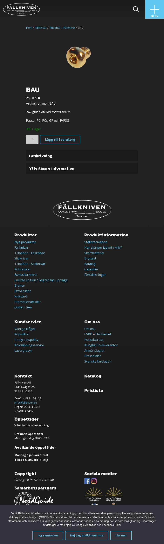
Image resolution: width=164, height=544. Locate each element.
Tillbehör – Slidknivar (29, 264)
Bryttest (90, 258)
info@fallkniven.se (25, 402)
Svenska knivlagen (97, 361)
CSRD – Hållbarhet (97, 334)
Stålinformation (95, 242)
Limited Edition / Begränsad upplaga (40, 280)
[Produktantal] (32, 139)
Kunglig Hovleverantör (101, 345)
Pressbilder (92, 356)
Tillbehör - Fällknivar (62, 27)
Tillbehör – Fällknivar (29, 253)
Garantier (91, 269)
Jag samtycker (48, 535)
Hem (29, 27)
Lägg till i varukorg (60, 139)
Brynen (19, 285)
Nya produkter (25, 242)
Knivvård (20, 296)
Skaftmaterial (94, 253)
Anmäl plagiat (94, 350)
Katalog (90, 264)
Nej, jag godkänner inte (86, 535)
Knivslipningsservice (29, 345)
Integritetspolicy (26, 340)
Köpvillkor (21, 334)
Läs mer (121, 535)
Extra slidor (22, 291)
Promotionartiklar (27, 302)
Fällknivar (41, 27)
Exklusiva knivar (26, 274)
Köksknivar (22, 269)
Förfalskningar (95, 274)
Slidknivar (21, 258)
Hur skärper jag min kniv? (103, 247)
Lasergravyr (23, 350)
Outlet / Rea (23, 307)
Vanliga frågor (25, 329)
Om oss (89, 329)
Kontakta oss (94, 340)
